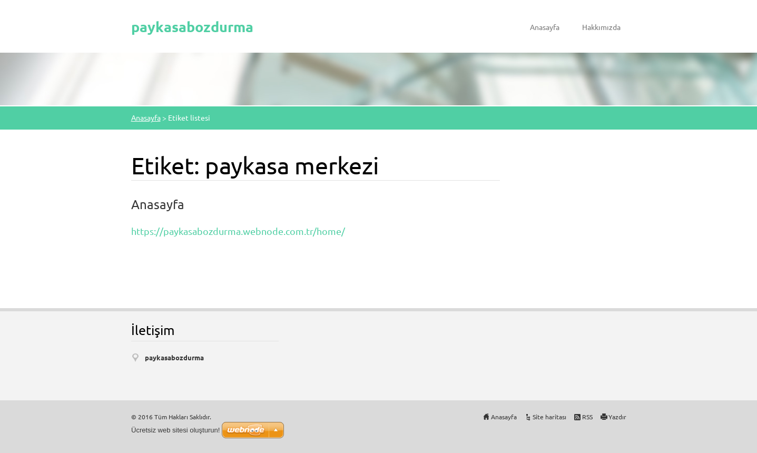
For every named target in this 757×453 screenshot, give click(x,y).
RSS (587, 416)
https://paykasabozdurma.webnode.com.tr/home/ (238, 231)
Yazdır (617, 416)
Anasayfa (544, 27)
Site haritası (549, 416)
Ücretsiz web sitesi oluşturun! (175, 430)
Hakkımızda (601, 27)
